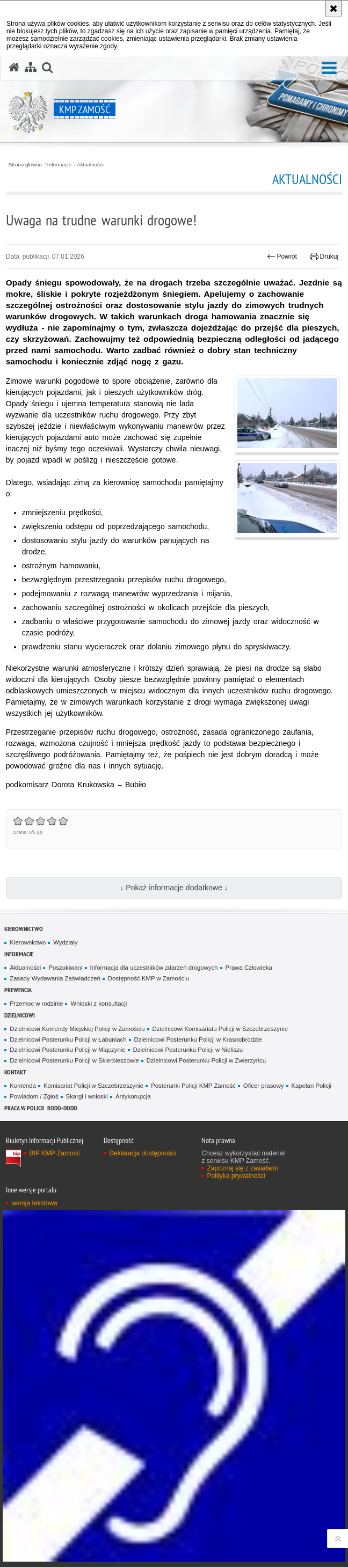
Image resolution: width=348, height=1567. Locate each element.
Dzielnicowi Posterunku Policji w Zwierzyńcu (206, 1060)
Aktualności (90, 164)
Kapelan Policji (312, 1085)
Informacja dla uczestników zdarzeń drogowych (154, 967)
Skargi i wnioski (87, 1096)
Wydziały (65, 942)
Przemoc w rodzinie (36, 1003)
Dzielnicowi (19, 1015)
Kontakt (15, 1072)
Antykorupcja (133, 1096)
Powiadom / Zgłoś (34, 1096)
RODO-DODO (62, 1108)
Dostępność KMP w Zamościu (148, 978)
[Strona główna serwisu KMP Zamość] (14, 68)
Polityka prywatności (236, 1176)
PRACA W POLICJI (24, 1108)
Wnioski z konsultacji (98, 1003)
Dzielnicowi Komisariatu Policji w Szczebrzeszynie (220, 1029)
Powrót (282, 256)
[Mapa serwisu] (31, 68)
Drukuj (324, 256)
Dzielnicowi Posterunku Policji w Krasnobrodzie (198, 1039)
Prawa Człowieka (249, 967)
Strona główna (25, 164)
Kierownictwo (23, 929)
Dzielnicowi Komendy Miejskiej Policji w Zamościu (77, 1029)
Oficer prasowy (263, 1085)
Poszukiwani (65, 967)
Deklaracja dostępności (142, 1153)
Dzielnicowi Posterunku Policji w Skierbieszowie (74, 1060)
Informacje (59, 164)
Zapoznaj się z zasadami (242, 1168)
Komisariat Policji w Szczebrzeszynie (93, 1085)
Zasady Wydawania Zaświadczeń (55, 978)
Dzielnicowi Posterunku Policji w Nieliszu (188, 1049)
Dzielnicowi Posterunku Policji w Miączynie (67, 1049)
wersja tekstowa (34, 1203)
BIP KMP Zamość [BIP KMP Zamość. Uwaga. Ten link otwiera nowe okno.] (54, 1153)
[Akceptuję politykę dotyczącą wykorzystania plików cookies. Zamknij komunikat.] (333, 8)
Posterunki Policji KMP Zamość (193, 1085)
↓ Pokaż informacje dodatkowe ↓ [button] (174, 887)
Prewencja (18, 990)
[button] (329, 68)
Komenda (23, 1085)
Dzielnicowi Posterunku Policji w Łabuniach (68, 1039)
